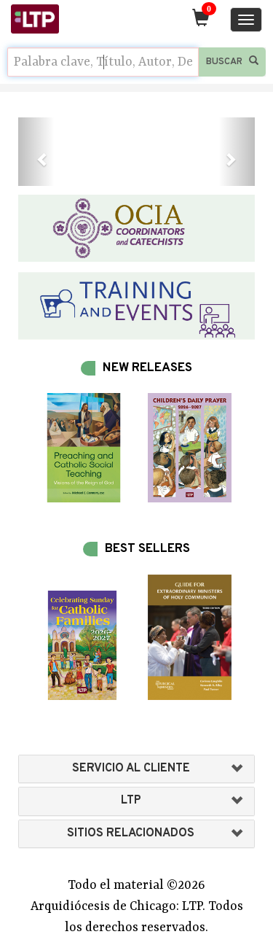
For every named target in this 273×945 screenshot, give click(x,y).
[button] (36, 151)
